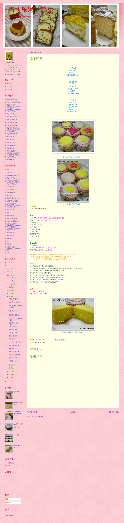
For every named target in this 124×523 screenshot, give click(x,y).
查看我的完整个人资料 (12, 74)
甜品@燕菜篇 (9, 204)
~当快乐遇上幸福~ (30, 9)
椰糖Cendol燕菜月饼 (18, 446)
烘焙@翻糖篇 (9, 136)
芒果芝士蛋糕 (13, 333)
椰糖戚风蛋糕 (13, 329)
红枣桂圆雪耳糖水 (14, 355)
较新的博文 (32, 412)
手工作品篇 (8, 89)
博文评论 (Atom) (37, 416)
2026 (9, 262)
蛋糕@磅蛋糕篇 (10, 230)
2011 (9, 381)
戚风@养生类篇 (10, 178)
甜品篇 (7, 212)
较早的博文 (114, 412)
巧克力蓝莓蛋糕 (14, 299)
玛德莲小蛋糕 (13, 361)
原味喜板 (17, 392)
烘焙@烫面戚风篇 (11, 122)
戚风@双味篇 (9, 186)
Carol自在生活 (9, 463)
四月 (10, 368)
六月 (10, 296)
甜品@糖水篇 (9, 209)
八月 (10, 290)
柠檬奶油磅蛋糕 (14, 351)
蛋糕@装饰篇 (9, 232)
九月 (10, 287)
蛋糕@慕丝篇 (9, 224)
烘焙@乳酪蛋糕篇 (11, 99)
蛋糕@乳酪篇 (9, 215)
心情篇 (7, 84)
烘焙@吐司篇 (9, 105)
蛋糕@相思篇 (9, 227)
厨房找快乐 (8, 466)
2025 (9, 266)
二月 (10, 374)
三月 (10, 371)
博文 (8, 499)
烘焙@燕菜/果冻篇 (11, 128)
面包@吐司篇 (9, 247)
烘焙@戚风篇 (9, 114)
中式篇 (7, 169)
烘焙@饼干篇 (9, 159)
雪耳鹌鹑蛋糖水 (14, 345)
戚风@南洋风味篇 (11, 181)
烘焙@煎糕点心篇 (11, 125)
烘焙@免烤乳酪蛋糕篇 (12, 102)
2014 (9, 269)
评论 (8, 503)
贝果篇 (7, 244)
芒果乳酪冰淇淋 (14, 336)
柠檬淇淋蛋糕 (13, 358)
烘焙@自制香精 (10, 139)
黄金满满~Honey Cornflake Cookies (15, 311)
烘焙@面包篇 (9, 157)
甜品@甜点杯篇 (10, 207)
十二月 (11, 278)
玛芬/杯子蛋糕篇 (40, 342)
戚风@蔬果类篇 (10, 192)
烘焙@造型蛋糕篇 (11, 154)
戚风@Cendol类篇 (11, 175)
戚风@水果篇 (9, 189)
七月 (10, 293)
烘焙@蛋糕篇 (9, 148)
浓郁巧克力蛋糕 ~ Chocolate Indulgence (14, 324)
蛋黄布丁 (12, 339)
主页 (73, 412)
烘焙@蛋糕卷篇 (10, 145)
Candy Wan (11, 62)
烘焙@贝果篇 (9, 151)
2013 (9, 272)
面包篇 (7, 250)
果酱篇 (7, 195)
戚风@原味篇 (9, 184)
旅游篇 (7, 86)
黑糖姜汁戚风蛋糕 (14, 315)
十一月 (11, 281)
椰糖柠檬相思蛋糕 (14, 302)
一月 (10, 377)
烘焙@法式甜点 (10, 119)
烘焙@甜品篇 (9, 131)
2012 (9, 275)
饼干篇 (7, 253)
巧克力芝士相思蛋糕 (15, 342)
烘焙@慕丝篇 (9, 111)
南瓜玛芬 (12, 348)
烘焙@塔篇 (8, 108)
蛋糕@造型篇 (9, 235)
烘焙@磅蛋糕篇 (10, 134)
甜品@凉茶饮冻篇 (11, 201)
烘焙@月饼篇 (9, 116)
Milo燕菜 (17, 435)
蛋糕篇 (7, 241)
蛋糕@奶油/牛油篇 (11, 221)
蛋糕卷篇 (8, 238)
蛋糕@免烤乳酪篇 (11, 218)
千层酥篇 (8, 172)
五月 (10, 365)
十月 (10, 284)
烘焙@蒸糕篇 (9, 142)
